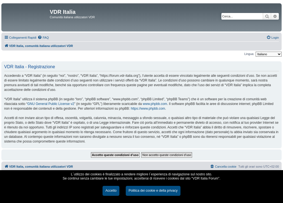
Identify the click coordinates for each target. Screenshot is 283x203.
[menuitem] (43, 37)
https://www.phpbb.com (148, 108)
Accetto (110, 191)
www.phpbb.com (155, 104)
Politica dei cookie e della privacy (153, 191)
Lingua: (249, 54)
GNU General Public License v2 (50, 104)
